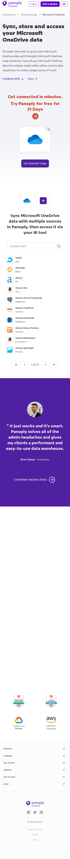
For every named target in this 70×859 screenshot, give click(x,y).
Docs (31, 78)
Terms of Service (35, 829)
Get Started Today (35, 163)
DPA (35, 840)
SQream (33, 822)
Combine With (11, 78)
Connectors (9, 14)
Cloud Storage (29, 14)
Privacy (35, 834)
